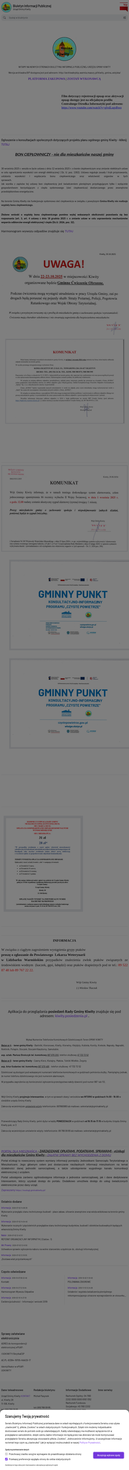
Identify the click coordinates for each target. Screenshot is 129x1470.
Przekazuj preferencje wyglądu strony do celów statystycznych (38, 1459)
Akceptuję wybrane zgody (108, 1455)
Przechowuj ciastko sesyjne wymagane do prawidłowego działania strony (43, 1453)
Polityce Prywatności (90, 1442)
